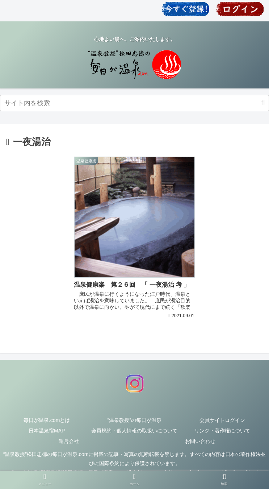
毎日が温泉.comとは (47, 420)
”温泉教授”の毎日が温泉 (134, 420)
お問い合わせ (200, 441)
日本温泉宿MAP (47, 431)
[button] (263, 103)
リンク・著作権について (222, 431)
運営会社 (69, 441)
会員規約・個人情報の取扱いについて (134, 431)
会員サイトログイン (222, 420)
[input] (134, 103)
